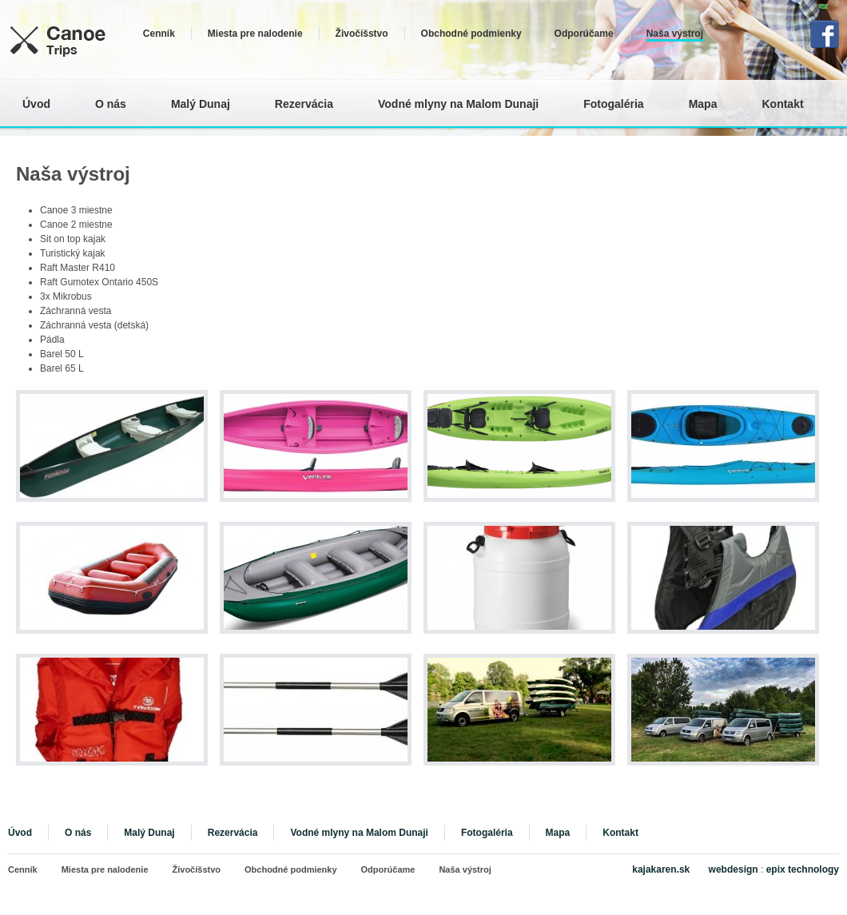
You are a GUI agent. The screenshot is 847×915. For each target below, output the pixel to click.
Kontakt (782, 103)
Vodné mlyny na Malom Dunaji (458, 103)
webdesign (733, 869)
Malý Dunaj (200, 103)
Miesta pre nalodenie (255, 33)
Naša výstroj (674, 33)
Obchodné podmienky (471, 33)
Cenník (159, 33)
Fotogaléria (613, 103)
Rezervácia (304, 103)
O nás (110, 103)
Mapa (703, 103)
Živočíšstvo (362, 33)
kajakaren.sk (662, 869)
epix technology (802, 869)
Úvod (36, 103)
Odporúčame (584, 33)
